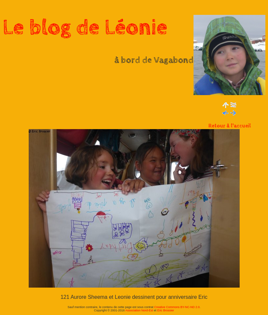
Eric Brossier (165, 310)
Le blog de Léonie (85, 28)
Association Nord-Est (139, 310)
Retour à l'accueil (229, 126)
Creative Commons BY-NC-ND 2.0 (177, 307)
